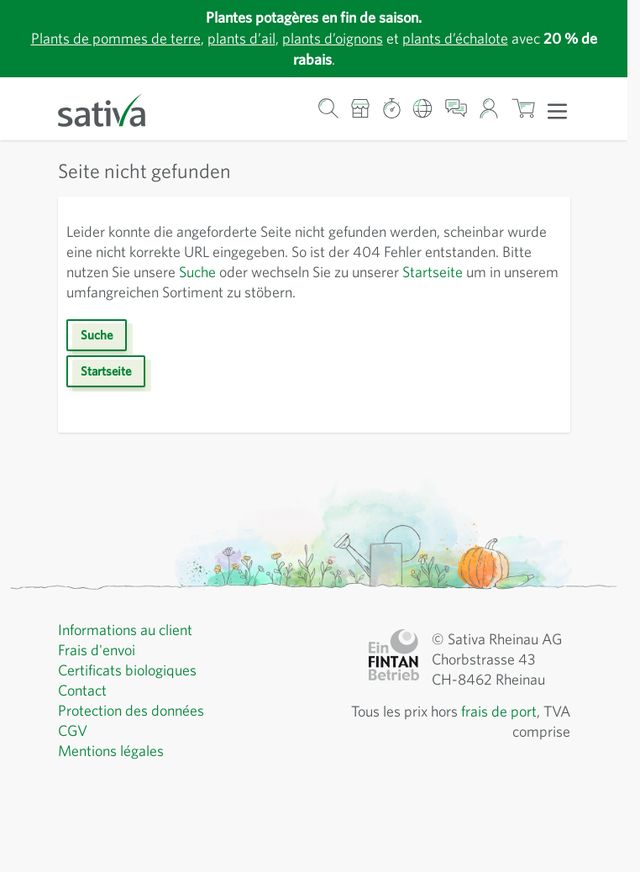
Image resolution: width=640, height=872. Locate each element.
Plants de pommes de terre (116, 38)
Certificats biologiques (127, 670)
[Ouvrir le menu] (557, 110)
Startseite (432, 272)
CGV (72, 730)
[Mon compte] (489, 109)
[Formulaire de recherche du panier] (328, 109)
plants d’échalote (455, 38)
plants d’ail (241, 38)
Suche (197, 272)
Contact (82, 690)
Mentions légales (111, 750)
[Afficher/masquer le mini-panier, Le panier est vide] (523, 109)
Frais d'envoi (96, 650)
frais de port (499, 711)
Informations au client (125, 629)
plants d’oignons (332, 38)
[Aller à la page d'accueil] (112, 108)
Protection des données (131, 710)
